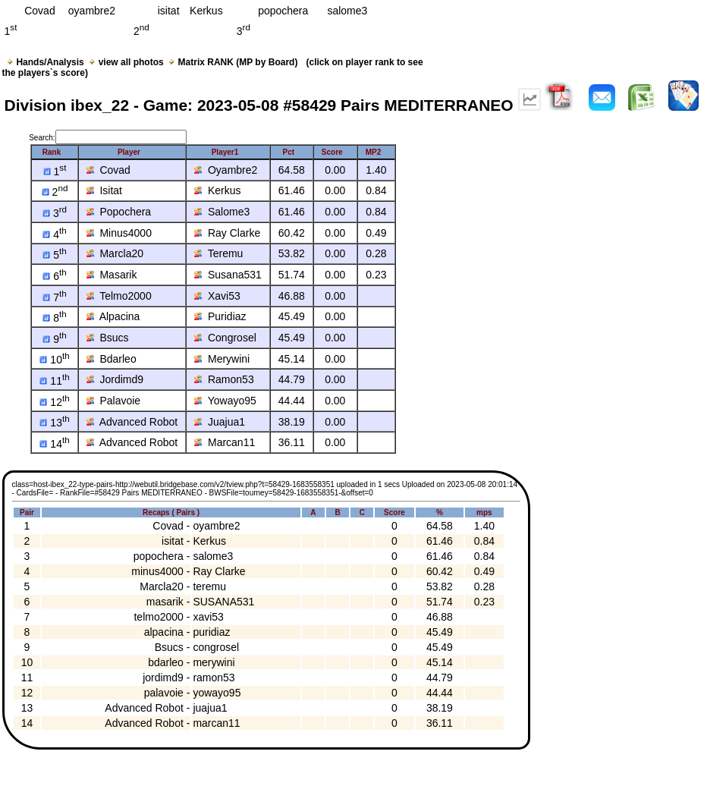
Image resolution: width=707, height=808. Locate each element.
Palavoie (113, 401)
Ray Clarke (227, 233)
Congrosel (225, 338)
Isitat (104, 190)
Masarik (111, 275)
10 (54, 360)
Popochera (119, 212)
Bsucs (107, 338)
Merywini (222, 359)
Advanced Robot (132, 422)
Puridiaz (220, 316)
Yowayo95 (225, 401)
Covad (108, 170)
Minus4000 (119, 233)
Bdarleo (111, 359)
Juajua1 (219, 422)
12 (54, 402)
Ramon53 (223, 379)
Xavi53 (217, 296)
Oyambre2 (225, 170)
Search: (107, 138)
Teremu (218, 253)
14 (54, 444)
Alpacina (113, 316)
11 (54, 381)
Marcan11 (224, 442)
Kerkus (217, 190)
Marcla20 (114, 253)
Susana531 (228, 275)
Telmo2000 (119, 296)
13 (54, 423)
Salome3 (222, 212)
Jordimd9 (114, 379)
